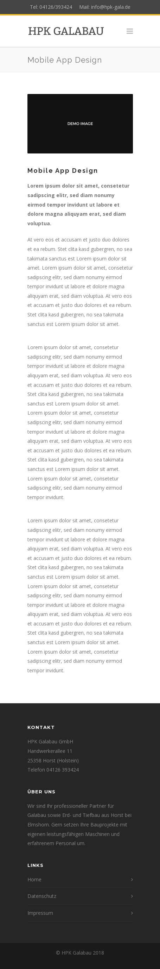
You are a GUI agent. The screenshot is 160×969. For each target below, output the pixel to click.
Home (34, 879)
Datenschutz (41, 896)
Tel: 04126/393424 (52, 7)
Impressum (40, 913)
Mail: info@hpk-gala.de (102, 7)
